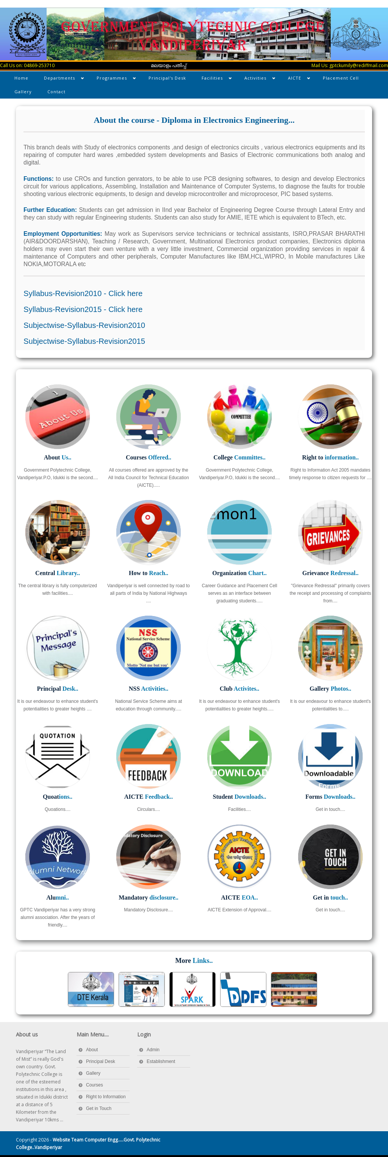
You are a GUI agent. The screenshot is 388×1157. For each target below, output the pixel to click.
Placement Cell (341, 78)
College (239, 457)
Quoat (57, 796)
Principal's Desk (167, 78)
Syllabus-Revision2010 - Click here (82, 293)
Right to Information (106, 1096)
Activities (255, 79)
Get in (330, 897)
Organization (239, 573)
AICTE (295, 79)
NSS (148, 688)
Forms (330, 796)
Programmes (112, 79)
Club (239, 688)
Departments (60, 79)
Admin (153, 1049)
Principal (57, 688)
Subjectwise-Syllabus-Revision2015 (84, 341)
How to (148, 573)
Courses (148, 457)
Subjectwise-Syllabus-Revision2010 (84, 325)
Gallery (23, 91)
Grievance (330, 573)
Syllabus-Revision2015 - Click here (82, 309)
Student (239, 796)
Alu (57, 897)
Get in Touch (98, 1108)
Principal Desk (100, 1061)
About (57, 457)
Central (57, 573)
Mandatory (148, 897)
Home (21, 78)
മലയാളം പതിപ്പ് (168, 65)
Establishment (161, 1061)
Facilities (213, 79)
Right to (330, 457)
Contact (56, 91)
